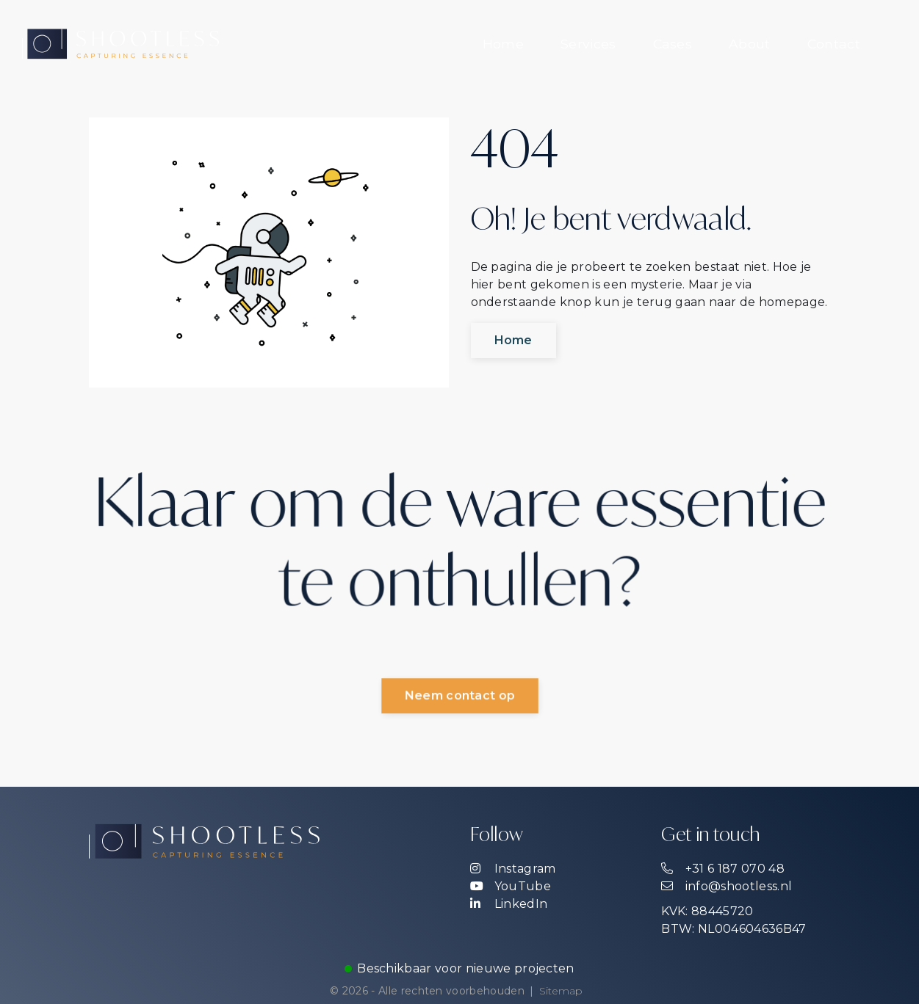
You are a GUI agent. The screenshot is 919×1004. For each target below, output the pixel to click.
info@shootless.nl (726, 886)
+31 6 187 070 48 (722, 869)
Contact (833, 43)
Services (588, 43)
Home (503, 43)
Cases (673, 43)
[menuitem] (503, 44)
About (750, 43)
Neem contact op (460, 696)
